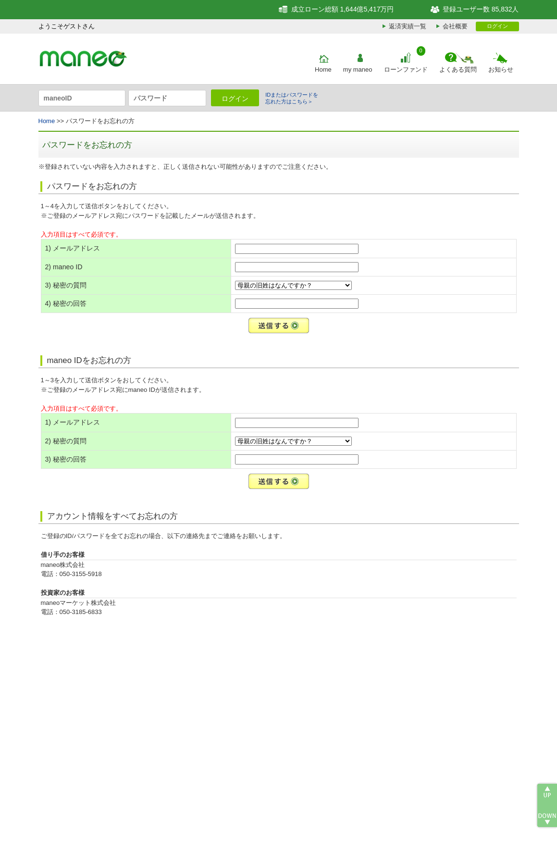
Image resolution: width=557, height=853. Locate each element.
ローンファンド (406, 69)
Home (323, 69)
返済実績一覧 (407, 26)
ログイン (497, 26)
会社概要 (455, 26)
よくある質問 (458, 69)
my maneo (357, 69)
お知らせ (500, 69)
